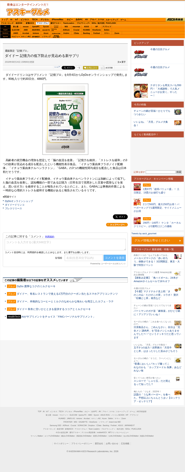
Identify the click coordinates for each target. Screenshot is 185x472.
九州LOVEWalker (115, 436)
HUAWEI (86, 30)
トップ (4, 19)
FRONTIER (76, 27)
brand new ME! (115, 422)
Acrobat (26, 33)
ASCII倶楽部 (175, 19)
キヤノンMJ (26, 37)
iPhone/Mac (58, 19)
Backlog (86, 33)
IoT (16, 19)
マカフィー (15, 37)
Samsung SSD (55, 425)
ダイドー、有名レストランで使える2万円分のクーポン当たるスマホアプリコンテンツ (67, 293)
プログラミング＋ (108, 429)
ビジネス (25, 19)
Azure (46, 33)
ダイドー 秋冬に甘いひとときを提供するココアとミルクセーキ (54, 309)
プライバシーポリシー (81, 443)
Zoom (116, 33)
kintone (36, 33)
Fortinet (96, 33)
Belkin (106, 30)
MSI (66, 27)
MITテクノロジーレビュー (118, 432)
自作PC (79, 19)
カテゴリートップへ (117, 224)
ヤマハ (106, 33)
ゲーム (123, 20)
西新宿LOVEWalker (84, 436)
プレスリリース (13, 208)
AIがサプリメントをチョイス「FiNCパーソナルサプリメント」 (58, 316)
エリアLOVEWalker (52, 436)
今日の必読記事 (62, 432)
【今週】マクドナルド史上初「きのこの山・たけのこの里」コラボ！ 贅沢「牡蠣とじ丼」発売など (156, 295)
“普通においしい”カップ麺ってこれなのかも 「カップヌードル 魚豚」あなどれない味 (158, 367)
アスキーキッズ (7, 23)
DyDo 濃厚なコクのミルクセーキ (36, 286)
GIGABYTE (46, 30)
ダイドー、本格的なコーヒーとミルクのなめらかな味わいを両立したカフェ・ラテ (65, 301)
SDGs (94, 23)
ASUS (86, 27)
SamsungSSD (54, 29)
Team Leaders (93, 429)
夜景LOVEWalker (100, 436)
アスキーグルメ (43, 23)
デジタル (44, 19)
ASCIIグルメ (28, 12)
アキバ (93, 19)
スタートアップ (112, 20)
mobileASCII (102, 432)
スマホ (101, 19)
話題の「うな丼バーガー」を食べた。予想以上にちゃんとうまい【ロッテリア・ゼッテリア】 (157, 398)
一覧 (78, 68)
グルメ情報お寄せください (152, 240)
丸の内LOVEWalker (131, 436)
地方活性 (101, 23)
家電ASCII (30, 23)
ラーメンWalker (37, 436)
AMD (26, 30)
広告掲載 (125, 443)
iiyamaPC (35, 27)
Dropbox (66, 33)
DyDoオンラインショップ (19, 201)
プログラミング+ (83, 23)
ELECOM (15, 30)
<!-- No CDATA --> (157, 154)
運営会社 (99, 443)
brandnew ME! (56, 36)
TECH (35, 19)
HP (96, 27)
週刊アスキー (55, 23)
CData (76, 33)
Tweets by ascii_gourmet (143, 233)
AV (86, 19)
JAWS (15, 33)
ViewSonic (96, 30)
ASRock (66, 30)
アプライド (106, 27)
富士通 (15, 27)
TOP (39, 411)
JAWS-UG (71, 418)
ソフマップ (46, 37)
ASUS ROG (36, 30)
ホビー (70, 19)
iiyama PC (83, 415)
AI (11, 19)
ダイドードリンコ (14, 204)
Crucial (76, 30)
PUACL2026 (111, 23)
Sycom (46, 27)
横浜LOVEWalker (68, 436)
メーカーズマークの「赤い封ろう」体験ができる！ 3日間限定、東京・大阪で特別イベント (157, 261)
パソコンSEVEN (56, 26)
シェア (57, 67)
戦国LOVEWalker (147, 436)
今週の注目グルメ (160, 49)
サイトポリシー (61, 443)
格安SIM (19, 23)
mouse (25, 27)
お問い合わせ (112, 443)
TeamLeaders (68, 23)
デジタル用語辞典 (88, 432)
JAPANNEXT (36, 36)
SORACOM (82, 425)
